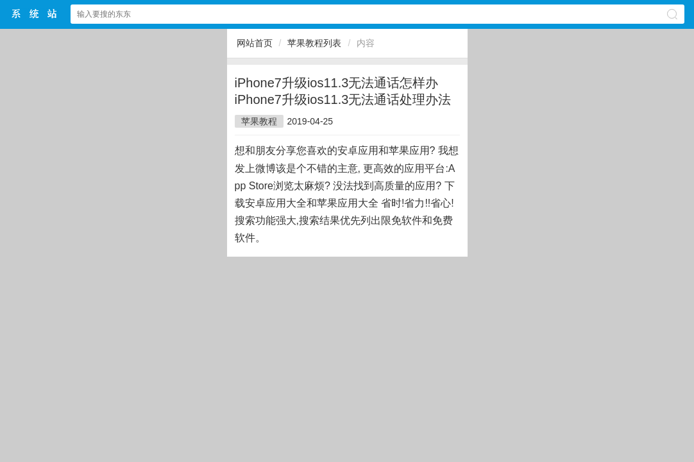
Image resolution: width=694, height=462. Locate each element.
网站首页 (255, 43)
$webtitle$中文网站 (35, 14)
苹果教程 (259, 121)
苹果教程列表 (314, 43)
